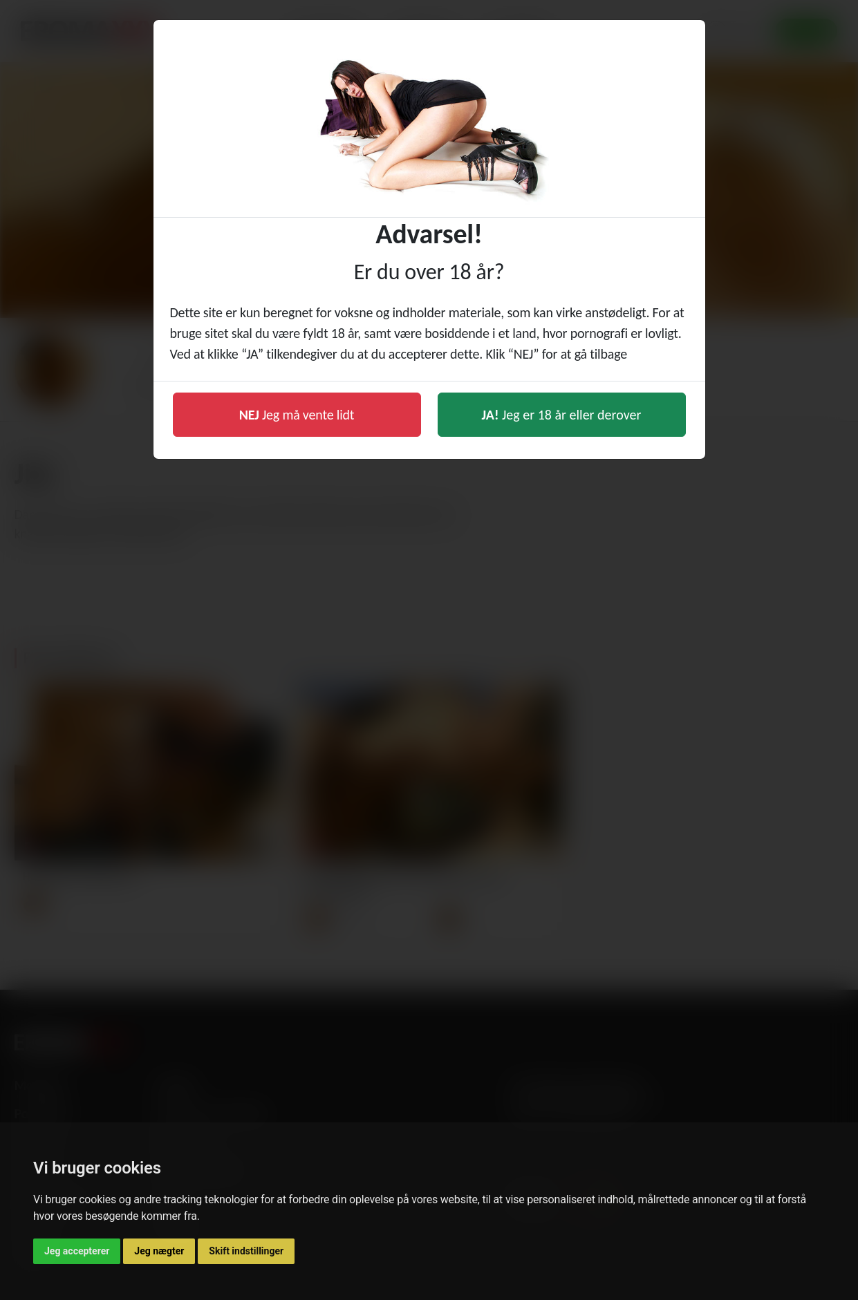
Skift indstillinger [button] (246, 1250)
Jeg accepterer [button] (76, 1250)
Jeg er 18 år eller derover (562, 414)
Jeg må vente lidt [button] (297, 414)
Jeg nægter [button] (159, 1250)
